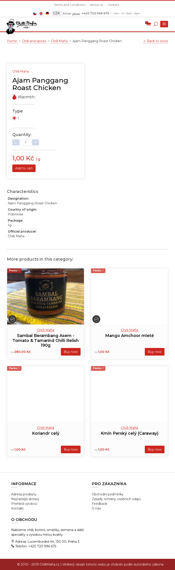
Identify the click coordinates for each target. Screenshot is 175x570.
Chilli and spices (34, 41)
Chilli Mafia (59, 41)
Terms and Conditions (69, 4)
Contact (113, 4)
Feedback (99, 504)
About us (96, 4)
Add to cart (24, 168)
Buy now (71, 352)
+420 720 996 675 (95, 13)
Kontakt (17, 508)
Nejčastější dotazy (25, 499)
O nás (96, 508)
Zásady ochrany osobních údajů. (116, 499)
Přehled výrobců (24, 504)
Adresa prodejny (23, 494)
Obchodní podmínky (108, 494)
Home (12, 41)
